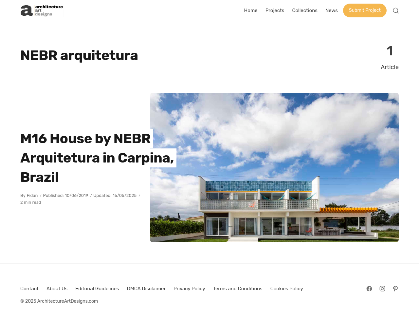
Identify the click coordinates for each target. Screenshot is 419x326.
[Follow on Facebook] (369, 289)
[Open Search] (395, 10)
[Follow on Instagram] (382, 289)
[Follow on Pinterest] (395, 289)
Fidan (32, 195)
